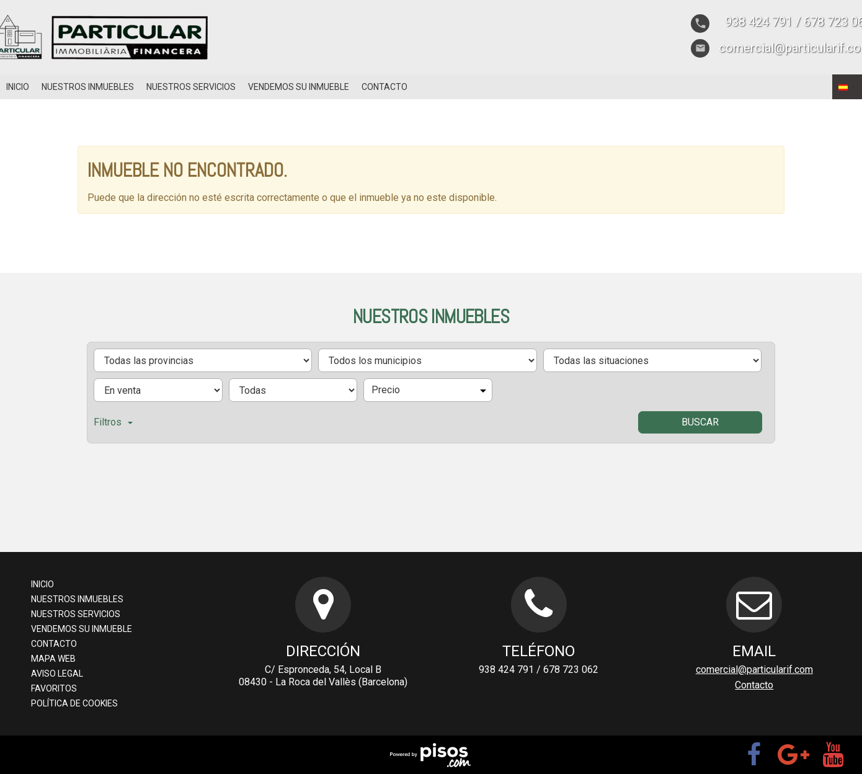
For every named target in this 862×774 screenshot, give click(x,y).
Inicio (17, 87)
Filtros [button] (113, 422)
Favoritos (54, 688)
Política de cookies (74, 703)
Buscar (700, 422)
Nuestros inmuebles (88, 87)
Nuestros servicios (191, 87)
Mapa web (53, 659)
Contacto (384, 87)
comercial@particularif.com (754, 669)
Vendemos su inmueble (298, 87)
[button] (847, 86)
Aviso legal (57, 673)
